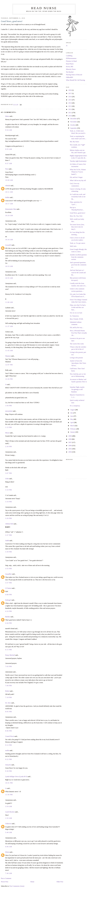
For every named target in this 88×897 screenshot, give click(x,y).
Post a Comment (6, 878)
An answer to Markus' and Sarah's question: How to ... (78, 382)
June (72, 416)
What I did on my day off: (78, 180)
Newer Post (4, 882)
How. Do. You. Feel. (76, 216)
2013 (70, 106)
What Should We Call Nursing (75, 80)
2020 (70, 90)
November (73, 122)
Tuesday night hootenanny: (78, 161)
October (73, 125)
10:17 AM (9, 204)
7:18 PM (8, 697)
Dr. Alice (8, 703)
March (72, 426)
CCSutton (8, 588)
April (72, 422)
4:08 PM (8, 594)
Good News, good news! (11, 21)
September (73, 128)
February (73, 429)
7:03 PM (8, 666)
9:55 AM (8, 149)
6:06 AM (8, 847)
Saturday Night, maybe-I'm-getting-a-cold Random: (77, 389)
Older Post (60, 882)
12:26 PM (9, 379)
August (72, 410)
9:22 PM (8, 759)
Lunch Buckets (10, 812)
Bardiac (7, 617)
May (72, 419)
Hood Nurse (70, 64)
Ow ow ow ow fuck (76, 313)
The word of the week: (77, 344)
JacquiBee (8, 574)
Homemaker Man (10, 209)
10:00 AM (9, 180)
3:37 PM (8, 535)
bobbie (7, 197)
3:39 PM (8, 552)
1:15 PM (8, 427)
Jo (6, 384)
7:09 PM (8, 685)
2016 (70, 96)
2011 (70, 112)
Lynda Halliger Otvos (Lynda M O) (16, 776)
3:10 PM (8, 490)
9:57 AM (8, 163)
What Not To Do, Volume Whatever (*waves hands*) (78, 172)
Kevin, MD (69, 66)
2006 (70, 445)
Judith (7, 540)
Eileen (7, 852)
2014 (70, 103)
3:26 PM (8, 518)
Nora (6, 169)
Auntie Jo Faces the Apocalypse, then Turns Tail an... (78, 363)
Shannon (8, 356)
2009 (70, 436)
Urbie (7, 479)
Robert (7, 691)
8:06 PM (8, 731)
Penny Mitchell (10, 655)
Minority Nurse (71, 69)
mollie (7, 750)
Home (32, 882)
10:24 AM (9, 215)
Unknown (8, 823)
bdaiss (7, 116)
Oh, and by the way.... (77, 327)
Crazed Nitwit (9, 736)
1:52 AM (8, 818)
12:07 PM (9, 365)
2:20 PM (8, 446)
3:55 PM (8, 568)
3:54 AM (8, 806)
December (73, 118)
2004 (70, 452)
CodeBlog (69, 56)
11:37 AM (9, 326)
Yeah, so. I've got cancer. (77, 243)
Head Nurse (44, 8)
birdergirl (8, 600)
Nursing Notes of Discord (74, 75)
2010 (70, 116)
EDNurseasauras (71, 58)
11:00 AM (9, 302)
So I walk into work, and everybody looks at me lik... (78, 197)
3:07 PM (8, 473)
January (73, 432)
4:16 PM (8, 611)
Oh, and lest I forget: (76, 177)
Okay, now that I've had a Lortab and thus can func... (78, 307)
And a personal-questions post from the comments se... (78, 265)
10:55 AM (9, 278)
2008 (70, 439)
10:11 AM (9, 192)
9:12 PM (8, 745)
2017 (70, 93)
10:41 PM (9, 783)
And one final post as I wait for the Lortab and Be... (78, 272)
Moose (7, 433)
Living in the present (76, 358)
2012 (70, 109)
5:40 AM (8, 832)
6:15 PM (8, 650)
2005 (70, 449)
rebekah (7, 185)
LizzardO (8, 245)
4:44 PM (8, 623)
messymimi (8, 411)
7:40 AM (8, 873)
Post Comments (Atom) (16, 886)
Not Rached (69, 72)
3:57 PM (8, 583)
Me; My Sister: (74, 142)
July (71, 413)
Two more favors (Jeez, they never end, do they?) (77, 227)
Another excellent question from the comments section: (78, 257)
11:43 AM (9, 350)
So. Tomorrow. (74, 316)
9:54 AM (8, 130)
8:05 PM (8, 712)
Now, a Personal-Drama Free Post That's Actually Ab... (78, 333)
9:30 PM (8, 771)
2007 (70, 442)
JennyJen (8, 765)
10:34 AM (9, 240)
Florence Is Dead (71, 61)
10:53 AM (9, 266)
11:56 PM (9, 795)
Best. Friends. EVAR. (76, 319)
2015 (70, 100)
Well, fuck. (73, 246)
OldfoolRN (69, 77)
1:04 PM (8, 406)
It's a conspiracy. (75, 406)
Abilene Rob (9, 524)
